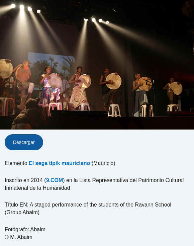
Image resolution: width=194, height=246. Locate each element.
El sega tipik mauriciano (59, 163)
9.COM (54, 180)
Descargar (24, 142)
